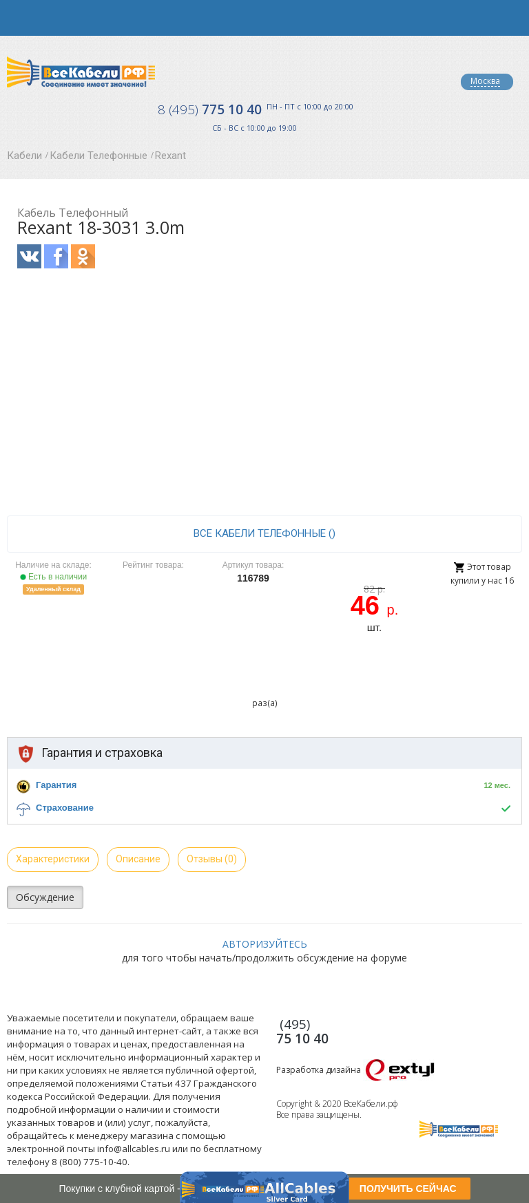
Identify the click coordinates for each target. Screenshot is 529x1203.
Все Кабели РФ (81, 71)
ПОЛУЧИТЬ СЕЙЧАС (408, 1188)
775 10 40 (210, 109)
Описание (138, 858)
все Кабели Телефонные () (264, 533)
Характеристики (53, 858)
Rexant (170, 155)
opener (18, 18)
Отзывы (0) (212, 858)
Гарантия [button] (56, 785)
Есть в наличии (53, 577)
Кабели (24, 155)
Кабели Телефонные (98, 155)
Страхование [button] (65, 807)
